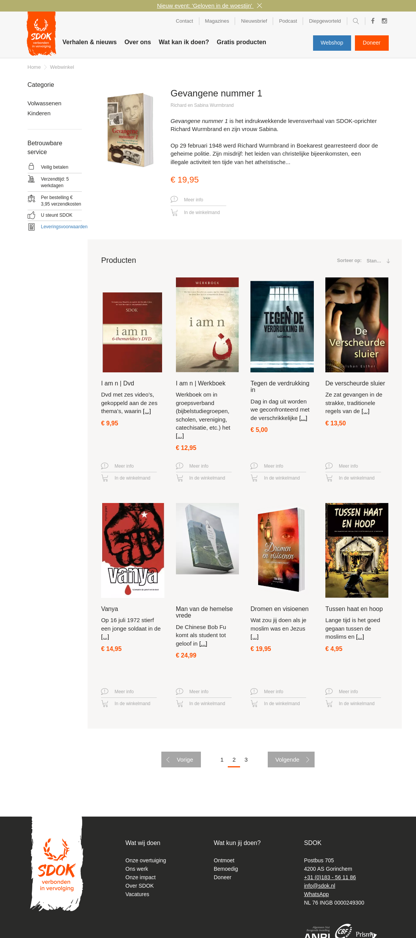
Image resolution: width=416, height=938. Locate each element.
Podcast (288, 21)
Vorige (185, 759)
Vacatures (137, 894)
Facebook (370, 21)
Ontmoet (224, 860)
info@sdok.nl (319, 886)
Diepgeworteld (325, 21)
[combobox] (375, 261)
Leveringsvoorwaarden (64, 226)
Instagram (382, 22)
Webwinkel (62, 67)
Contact (184, 21)
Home (34, 67)
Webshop (332, 43)
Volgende (287, 759)
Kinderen (39, 113)
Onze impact (141, 877)
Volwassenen (44, 103)
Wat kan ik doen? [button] (184, 42)
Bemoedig (226, 869)
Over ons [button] (137, 42)
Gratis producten (241, 42)
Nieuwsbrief (254, 21)
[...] (147, 411)
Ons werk (137, 869)
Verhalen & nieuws (90, 42)
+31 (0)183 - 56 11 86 (330, 877)
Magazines (217, 21)
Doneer (372, 43)
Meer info (187, 200)
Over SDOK (140, 886)
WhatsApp (316, 894)
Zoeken (356, 22)
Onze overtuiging (146, 860)
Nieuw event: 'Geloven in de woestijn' (205, 5)
